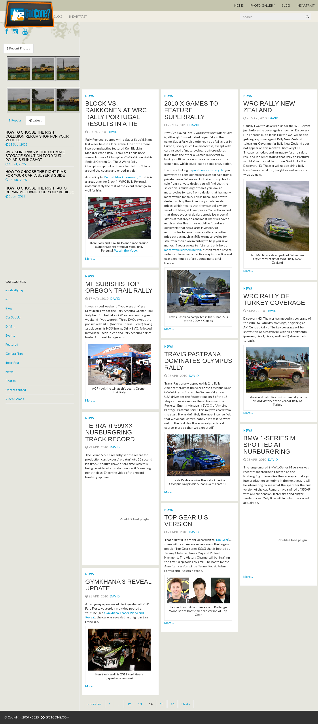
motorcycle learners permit (182, 250)
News (89, 96)
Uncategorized (16, 390)
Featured (12, 344)
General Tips (14, 353)
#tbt (9, 299)
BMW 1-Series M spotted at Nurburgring (269, 445)
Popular (15, 120)
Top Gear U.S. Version (187, 521)
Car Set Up (13, 317)
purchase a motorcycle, (208, 170)
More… (90, 258)
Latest (35, 120)
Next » (186, 704)
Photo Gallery (262, 5)
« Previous (94, 704)
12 (129, 704)
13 (140, 704)
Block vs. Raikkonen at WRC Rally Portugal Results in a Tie (116, 113)
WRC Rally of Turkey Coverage (274, 299)
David (112, 132)
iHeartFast (306, 5)
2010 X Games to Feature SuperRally (191, 110)
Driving (10, 326)
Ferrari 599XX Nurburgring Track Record (110, 432)
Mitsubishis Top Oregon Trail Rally (118, 287)
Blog (286, 5)
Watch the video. (126, 250)
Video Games (15, 399)
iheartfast (12, 362)
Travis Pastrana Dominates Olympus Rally (198, 361)
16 (172, 704)
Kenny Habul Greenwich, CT (123, 177)
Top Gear (221, 540)
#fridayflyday (14, 290)
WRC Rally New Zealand (269, 107)
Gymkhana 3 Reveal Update (118, 585)
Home (239, 5)
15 (161, 704)
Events (10, 335)
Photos (11, 381)
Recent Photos (18, 48)
